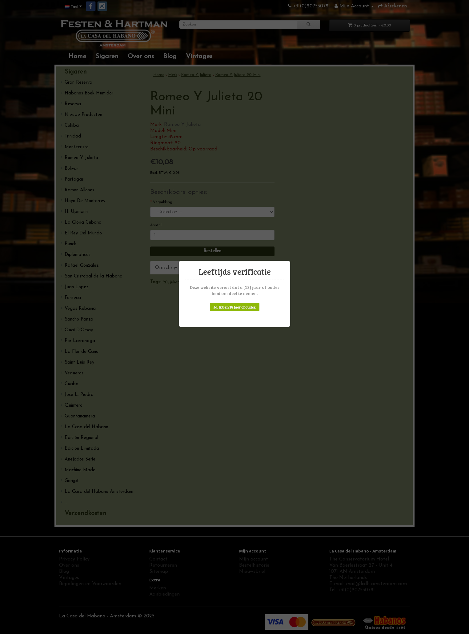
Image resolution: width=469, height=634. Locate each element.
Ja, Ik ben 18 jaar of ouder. (234, 307)
